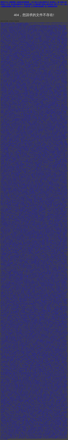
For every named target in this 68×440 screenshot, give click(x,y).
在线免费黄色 (61, 209)
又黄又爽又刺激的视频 (57, 113)
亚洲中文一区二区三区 (18, 121)
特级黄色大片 (36, 311)
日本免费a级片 (26, 262)
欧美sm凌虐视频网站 (5, 70)
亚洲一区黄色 (58, 66)
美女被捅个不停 (51, 170)
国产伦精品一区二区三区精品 (35, 203)
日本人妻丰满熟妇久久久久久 (42, 291)
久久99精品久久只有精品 (25, 83)
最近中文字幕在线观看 (42, 86)
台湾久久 (46, 299)
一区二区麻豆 (34, 371)
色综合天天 (46, 340)
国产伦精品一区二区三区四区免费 (61, 167)
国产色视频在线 (28, 291)
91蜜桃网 (63, 289)
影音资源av (18, 141)
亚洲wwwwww (62, 348)
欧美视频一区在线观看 (42, 208)
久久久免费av (10, 227)
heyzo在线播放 (26, 222)
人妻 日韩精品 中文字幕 (9, 198)
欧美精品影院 (54, 268)
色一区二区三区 (26, 391)
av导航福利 (5, 404)
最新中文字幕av (59, 251)
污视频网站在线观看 (41, 411)
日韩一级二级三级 (33, 34)
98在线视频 (29, 294)
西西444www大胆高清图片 (60, 394)
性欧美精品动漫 (42, 242)
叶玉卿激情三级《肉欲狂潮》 (9, 358)
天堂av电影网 (62, 125)
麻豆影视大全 (22, 166)
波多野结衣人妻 (43, 297)
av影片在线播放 (36, 165)
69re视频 (50, 226)
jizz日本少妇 (11, 152)
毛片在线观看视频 (40, 348)
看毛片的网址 (44, 303)
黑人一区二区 (18, 317)
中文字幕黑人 (63, 154)
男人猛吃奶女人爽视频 (56, 89)
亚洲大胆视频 (12, 399)
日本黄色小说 (38, 268)
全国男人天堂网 (49, 205)
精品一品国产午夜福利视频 (19, 72)
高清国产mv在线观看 (50, 256)
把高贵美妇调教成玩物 (53, 109)
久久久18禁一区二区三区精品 (12, 268)
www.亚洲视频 (63, 340)
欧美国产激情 (34, 393)
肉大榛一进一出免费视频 (20, 343)
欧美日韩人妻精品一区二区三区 (41, 135)
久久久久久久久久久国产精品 (48, 163)
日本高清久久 (5, 195)
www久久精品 (38, 69)
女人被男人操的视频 (54, 317)
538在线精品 (50, 115)
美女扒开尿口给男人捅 (8, 168)
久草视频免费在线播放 (62, 321)
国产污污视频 (60, 90)
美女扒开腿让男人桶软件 (36, 275)
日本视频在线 (17, 58)
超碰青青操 (16, 218)
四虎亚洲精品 (51, 197)
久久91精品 (64, 363)
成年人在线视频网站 (57, 163)
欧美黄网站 (65, 399)
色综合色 (49, 72)
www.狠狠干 (33, 254)
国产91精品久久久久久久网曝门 (21, 144)
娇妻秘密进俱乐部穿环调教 (11, 357)
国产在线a (49, 67)
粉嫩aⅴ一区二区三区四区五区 (40, 96)
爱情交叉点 (43, 142)
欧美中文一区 (51, 124)
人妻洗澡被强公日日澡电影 (33, 87)
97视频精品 (8, 71)
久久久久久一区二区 (19, 117)
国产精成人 (18, 373)
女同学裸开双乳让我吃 (33, 392)
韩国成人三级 (52, 191)
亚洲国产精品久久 (61, 291)
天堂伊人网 (45, 64)
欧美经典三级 (59, 344)
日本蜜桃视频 (9, 264)
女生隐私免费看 (41, 361)
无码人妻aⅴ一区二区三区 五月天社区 (26, 142)
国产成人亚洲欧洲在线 (30, 152)
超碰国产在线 (45, 257)
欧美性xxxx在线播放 (61, 362)
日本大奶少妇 (46, 139)
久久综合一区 (34, 397)
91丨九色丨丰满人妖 (41, 415)
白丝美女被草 (49, 370)
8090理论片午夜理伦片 (26, 32)
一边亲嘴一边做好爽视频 (60, 207)
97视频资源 (53, 61)
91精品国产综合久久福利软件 (41, 136)
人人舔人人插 (60, 103)
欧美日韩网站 (11, 223)
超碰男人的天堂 (15, 297)
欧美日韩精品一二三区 (7, 303)
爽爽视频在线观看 (11, 49)
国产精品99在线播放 (53, 134)
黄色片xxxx (24, 399)
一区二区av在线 (50, 209)
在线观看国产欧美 (39, 59)
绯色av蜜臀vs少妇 (15, 361)
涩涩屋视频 (14, 141)
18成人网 (57, 274)
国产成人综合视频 (49, 83)
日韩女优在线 (5, 118)
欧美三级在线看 (15, 210)
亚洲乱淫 (15, 191)
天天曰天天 (50, 69)
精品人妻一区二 (58, 110)
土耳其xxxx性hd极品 (58, 160)
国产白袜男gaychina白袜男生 (47, 379)
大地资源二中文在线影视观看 (39, 88)
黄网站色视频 (50, 51)
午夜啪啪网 (61, 159)
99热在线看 (55, 202)
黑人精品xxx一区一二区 (57, 425)
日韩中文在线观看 (15, 204)
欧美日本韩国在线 (8, 46)
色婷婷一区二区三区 (15, 37)
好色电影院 (28, 118)
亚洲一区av (24, 151)
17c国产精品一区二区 (30, 169)
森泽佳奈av (28, 99)
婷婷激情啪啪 (41, 114)
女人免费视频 (50, 393)
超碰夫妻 (5, 428)
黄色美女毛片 (63, 110)
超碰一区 (53, 407)
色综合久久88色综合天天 (51, 136)
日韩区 (33, 305)
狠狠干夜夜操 (32, 367)
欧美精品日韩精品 (37, 315)
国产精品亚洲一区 (22, 73)
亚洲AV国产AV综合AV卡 (43, 46)
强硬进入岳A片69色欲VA (14, 154)
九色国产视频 (31, 100)
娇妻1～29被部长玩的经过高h (13, 308)
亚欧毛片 (23, 254)
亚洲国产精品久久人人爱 (53, 59)
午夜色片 (15, 367)
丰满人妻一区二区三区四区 (36, 240)
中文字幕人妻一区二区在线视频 (35, 412)
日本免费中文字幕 (34, 118)
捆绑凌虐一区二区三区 (6, 42)
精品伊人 (14, 39)
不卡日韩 (59, 134)
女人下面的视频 (60, 117)
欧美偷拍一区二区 (8, 297)
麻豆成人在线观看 (14, 55)
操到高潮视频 (23, 36)
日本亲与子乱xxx (49, 155)
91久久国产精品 (5, 276)
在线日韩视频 (9, 260)
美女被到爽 (46, 62)
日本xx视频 (7, 405)
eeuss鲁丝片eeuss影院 (4, 208)
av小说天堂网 (11, 138)
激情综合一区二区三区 (56, 199)
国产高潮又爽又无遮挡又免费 (15, 319)
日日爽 (39, 162)
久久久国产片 (20, 262)
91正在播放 (28, 175)
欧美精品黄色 (26, 409)
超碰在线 (41, 63)
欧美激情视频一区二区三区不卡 (29, 279)
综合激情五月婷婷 (4, 162)
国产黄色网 (21, 393)
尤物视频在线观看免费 (27, 243)
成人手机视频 (17, 101)
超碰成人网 (58, 427)
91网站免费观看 (30, 97)
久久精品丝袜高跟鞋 (22, 308)
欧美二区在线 (53, 172)
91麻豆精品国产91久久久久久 (29, 67)
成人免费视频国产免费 (9, 73)
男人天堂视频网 (31, 174)
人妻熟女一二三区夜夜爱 (50, 269)
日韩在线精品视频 (56, 55)
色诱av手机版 (25, 242)
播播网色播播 (13, 99)
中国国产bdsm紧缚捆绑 (13, 53)
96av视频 (33, 31)
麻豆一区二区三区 (52, 43)
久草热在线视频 (57, 346)
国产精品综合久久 (51, 419)
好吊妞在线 (27, 159)
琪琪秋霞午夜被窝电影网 (35, 224)
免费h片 (25, 60)
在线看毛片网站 (35, 116)
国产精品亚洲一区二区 (63, 429)
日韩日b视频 (41, 66)
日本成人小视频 (60, 109)
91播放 (18, 38)
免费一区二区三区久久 (43, 213)
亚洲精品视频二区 (10, 106)
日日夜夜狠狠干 (15, 421)
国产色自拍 (64, 87)
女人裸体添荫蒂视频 (33, 262)
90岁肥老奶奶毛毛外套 (37, 222)
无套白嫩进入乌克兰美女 (10, 86)
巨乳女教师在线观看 (54, 301)
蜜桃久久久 (13, 215)
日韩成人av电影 (23, 175)
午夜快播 (62, 150)
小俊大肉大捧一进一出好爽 (31, 268)
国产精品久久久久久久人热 (34, 271)
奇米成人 (35, 160)
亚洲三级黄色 (26, 92)
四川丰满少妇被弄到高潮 (47, 198)
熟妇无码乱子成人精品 (19, 97)
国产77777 (13, 142)
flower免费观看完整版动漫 (46, 42)
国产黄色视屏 (42, 191)
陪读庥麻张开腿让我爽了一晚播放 (50, 300)
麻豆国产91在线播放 (37, 429)
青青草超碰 (56, 258)
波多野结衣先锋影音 (49, 242)
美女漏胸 (52, 293)
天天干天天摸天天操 (14, 300)
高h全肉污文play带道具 (51, 402)
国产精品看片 (59, 95)
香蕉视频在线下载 (58, 423)
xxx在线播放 (58, 40)
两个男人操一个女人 (15, 67)
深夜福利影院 (40, 273)
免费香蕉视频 (58, 73)
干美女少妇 (28, 207)
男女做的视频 (9, 205)
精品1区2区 (59, 245)
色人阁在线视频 (3, 88)
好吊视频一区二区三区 (26, 195)
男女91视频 (52, 167)
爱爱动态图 (56, 256)
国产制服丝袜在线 (22, 44)
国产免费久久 (11, 171)
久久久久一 (46, 54)
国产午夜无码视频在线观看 (25, 90)
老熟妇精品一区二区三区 (30, 164)
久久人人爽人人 (8, 172)
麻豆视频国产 (63, 405)
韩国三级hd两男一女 (24, 311)
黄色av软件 (11, 193)
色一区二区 (10, 194)
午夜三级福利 (22, 69)
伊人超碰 (15, 404)
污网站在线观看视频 (42, 318)
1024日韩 (4, 101)
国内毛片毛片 (60, 266)
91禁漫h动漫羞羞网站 (40, 340)
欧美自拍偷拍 (53, 42)
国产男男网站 (31, 42)
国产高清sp (63, 249)
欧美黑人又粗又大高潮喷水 (58, 261)
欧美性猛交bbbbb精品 (23, 31)
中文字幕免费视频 (3, 260)
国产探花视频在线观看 (48, 107)
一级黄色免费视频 (14, 59)
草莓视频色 (50, 91)
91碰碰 (5, 245)
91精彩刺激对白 (54, 97)
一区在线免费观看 (31, 191)
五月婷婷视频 (53, 381)
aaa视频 (39, 51)
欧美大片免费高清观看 (49, 125)
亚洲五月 (39, 226)
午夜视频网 (32, 396)
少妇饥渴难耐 (28, 241)
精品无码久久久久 (17, 90)
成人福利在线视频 (63, 259)
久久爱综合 (53, 399)
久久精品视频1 (59, 260)
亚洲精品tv (33, 176)
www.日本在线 (59, 173)
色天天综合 (20, 149)
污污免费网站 (17, 350)
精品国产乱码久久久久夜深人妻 (23, 98)
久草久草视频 (59, 416)
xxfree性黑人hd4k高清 (21, 103)
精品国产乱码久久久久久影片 (15, 258)
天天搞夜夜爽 (7, 157)
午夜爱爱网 (56, 329)
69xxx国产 (10, 225)
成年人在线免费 (26, 362)
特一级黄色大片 (44, 143)
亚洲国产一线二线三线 (41, 34)
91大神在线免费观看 (19, 150)
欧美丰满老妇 (58, 61)
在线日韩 (35, 310)
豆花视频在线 (25, 261)
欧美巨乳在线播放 (3, 166)
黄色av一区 (63, 49)
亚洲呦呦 (62, 271)
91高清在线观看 (12, 256)
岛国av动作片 (35, 316)
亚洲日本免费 (63, 43)
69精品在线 (32, 414)
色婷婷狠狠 (30, 114)
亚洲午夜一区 (28, 404)
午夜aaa (26, 274)
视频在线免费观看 (36, 302)
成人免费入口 (51, 312)
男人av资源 (15, 151)
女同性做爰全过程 (13, 364)
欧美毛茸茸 (51, 156)
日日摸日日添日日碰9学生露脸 (40, 227)
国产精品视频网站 (64, 412)
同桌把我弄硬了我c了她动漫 (12, 38)
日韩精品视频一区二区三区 (26, 56)
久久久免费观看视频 (55, 309)
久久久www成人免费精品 (53, 162)
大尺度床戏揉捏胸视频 (52, 151)
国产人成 (51, 252)
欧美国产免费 (57, 106)
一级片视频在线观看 (50, 123)
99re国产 (12, 424)
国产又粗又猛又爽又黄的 (55, 215)
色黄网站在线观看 (25, 149)
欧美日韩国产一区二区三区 (50, 371)
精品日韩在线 (29, 402)
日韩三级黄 (61, 144)
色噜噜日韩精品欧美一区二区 (9, 105)
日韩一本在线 (17, 69)
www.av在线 (2, 359)
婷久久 (34, 97)
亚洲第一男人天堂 (47, 120)
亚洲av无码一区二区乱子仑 (27, 302)
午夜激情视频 (45, 149)
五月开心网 (35, 36)
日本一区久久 (60, 98)
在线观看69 (46, 35)
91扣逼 (3, 274)
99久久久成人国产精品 (46, 39)
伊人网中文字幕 (10, 367)
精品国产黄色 (7, 154)
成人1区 (62, 84)
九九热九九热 (54, 36)
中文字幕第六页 (62, 225)
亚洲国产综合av (43, 219)
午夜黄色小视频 (36, 145)
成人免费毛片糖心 (48, 268)
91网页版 (42, 139)
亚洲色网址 (28, 120)
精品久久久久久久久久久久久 (56, 68)
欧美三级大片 (5, 407)
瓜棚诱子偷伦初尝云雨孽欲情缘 (32, 211)
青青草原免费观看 (28, 265)
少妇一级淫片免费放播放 (9, 359)
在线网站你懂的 (60, 325)
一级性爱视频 (45, 70)
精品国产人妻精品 (57, 119)
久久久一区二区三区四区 (30, 301)
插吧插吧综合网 (22, 301)
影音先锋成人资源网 (60, 42)
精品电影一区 (15, 194)
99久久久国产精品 (32, 350)
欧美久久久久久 (58, 85)
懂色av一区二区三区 (53, 266)
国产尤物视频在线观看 (14, 70)
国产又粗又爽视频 (12, 369)
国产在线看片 (51, 325)
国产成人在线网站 (47, 376)
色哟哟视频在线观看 (58, 87)
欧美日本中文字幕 (29, 71)
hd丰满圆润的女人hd (12, 84)
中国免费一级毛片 (46, 394)
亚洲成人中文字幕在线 (35, 63)
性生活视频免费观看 (32, 303)
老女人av (28, 58)
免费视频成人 (37, 104)
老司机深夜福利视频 (46, 85)
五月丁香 (44, 225)
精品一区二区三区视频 (44, 140)
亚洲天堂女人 (63, 152)
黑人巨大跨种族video (21, 35)
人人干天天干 (12, 45)
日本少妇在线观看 (13, 63)
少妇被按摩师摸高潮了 (50, 31)
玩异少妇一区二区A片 (52, 327)
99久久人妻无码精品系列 (35, 90)
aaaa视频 (61, 188)
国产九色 (48, 275)
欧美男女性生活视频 (41, 155)
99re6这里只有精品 (18, 105)
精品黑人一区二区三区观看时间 (24, 313)
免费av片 (27, 54)
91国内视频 (33, 289)
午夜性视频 (62, 100)
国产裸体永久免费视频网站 (14, 257)
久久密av (21, 91)
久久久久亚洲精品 (38, 401)
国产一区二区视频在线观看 (25, 206)
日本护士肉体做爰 (27, 408)
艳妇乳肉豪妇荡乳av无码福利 (56, 311)
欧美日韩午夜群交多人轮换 (60, 316)
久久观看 (35, 86)
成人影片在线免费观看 (7, 36)
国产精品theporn (27, 135)
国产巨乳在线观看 (23, 38)
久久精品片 (63, 31)
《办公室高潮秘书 (32, 170)
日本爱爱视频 (64, 245)
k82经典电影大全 (22, 54)
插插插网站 (5, 431)
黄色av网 (52, 298)
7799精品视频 (38, 247)
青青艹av (29, 89)
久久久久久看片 (9, 355)
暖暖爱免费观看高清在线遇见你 (27, 119)
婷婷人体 (52, 363)
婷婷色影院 (5, 170)
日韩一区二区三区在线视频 (30, 269)
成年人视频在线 (56, 209)
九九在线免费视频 (46, 146)
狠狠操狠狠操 (4, 190)
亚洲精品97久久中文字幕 (17, 114)
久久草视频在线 (38, 346)
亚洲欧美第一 (46, 392)
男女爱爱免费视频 (15, 327)
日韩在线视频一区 (48, 36)
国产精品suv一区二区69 (47, 396)
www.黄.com (9, 89)
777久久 (54, 69)
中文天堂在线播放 (49, 417)
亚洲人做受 (60, 112)
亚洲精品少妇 (37, 343)
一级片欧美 (49, 166)
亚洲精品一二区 (64, 57)
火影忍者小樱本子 (64, 420)
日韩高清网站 (16, 325)
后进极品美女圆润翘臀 (35, 99)
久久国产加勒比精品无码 (42, 61)
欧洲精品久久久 (25, 429)
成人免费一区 (52, 423)
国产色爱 (16, 302)
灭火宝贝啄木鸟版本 (25, 355)
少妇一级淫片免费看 (23, 155)
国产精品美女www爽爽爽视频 (44, 112)
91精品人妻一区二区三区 (25, 173)
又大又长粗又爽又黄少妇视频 (59, 214)
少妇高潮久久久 (5, 138)
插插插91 (64, 65)
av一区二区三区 (26, 124)
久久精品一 (44, 271)
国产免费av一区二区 (57, 262)
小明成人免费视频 (41, 121)
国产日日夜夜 (51, 149)
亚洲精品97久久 (25, 237)
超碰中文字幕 (38, 243)
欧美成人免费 (5, 196)
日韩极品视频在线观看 (58, 228)
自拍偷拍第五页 (62, 329)
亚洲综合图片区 (24, 427)
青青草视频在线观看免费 (40, 173)
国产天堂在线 (31, 326)
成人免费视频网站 (22, 198)
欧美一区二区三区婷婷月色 (32, 155)
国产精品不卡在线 (16, 139)
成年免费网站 (49, 137)
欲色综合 (36, 318)
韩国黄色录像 (58, 417)
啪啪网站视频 (23, 141)
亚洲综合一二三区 (41, 259)
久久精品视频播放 (23, 306)
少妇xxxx (8, 422)
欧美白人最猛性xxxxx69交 (22, 360)
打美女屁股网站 (28, 166)
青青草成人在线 (13, 157)
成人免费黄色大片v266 (30, 433)
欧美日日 (24, 248)
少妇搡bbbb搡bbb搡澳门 (61, 267)
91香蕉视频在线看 (32, 124)
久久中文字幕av (20, 381)
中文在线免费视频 (9, 395)
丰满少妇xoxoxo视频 (45, 258)
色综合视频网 (37, 252)
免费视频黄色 (40, 427)
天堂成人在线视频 (34, 320)
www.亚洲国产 (46, 103)
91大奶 (62, 44)
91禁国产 (41, 329)
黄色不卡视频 (8, 432)
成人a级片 (6, 321)
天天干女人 (46, 114)
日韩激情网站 (13, 158)
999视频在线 (7, 153)
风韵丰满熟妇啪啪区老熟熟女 (15, 123)
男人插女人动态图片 (10, 112)
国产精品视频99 (60, 418)
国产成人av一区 (30, 157)
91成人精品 (52, 85)
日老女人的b (25, 66)
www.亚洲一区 (58, 328)
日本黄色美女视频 (63, 372)
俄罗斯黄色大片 (31, 252)
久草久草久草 (42, 176)
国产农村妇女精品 (26, 96)
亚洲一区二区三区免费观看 (20, 265)
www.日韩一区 (30, 311)
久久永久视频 (46, 32)
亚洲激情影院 (22, 351)
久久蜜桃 (8, 43)
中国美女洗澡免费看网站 (20, 164)
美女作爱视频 (5, 193)
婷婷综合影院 (9, 156)
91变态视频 (58, 102)
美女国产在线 (12, 101)
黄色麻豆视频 (32, 136)
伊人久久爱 (5, 367)
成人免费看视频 (50, 64)
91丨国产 (31, 105)
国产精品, (30, 226)
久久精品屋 (11, 149)
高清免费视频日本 (56, 205)
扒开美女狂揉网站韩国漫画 (24, 93)
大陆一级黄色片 (23, 267)
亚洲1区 (38, 219)
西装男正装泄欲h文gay (4, 397)
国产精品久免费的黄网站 (51, 251)
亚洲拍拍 (31, 328)
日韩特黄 (15, 33)
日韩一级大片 (5, 354)
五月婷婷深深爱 (18, 169)
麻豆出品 (39, 376)
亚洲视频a (44, 367)
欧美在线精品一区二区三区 (44, 366)
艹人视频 (52, 168)
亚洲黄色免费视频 (31, 312)
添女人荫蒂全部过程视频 (49, 158)
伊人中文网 (16, 262)
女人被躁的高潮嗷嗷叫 (28, 361)
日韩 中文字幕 (16, 51)
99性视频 (60, 258)
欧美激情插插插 (52, 32)
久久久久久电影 (24, 157)
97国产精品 (46, 109)
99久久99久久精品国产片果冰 (34, 139)
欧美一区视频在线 (41, 111)
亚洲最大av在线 (24, 61)
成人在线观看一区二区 (34, 43)
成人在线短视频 (53, 193)
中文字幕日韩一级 (9, 108)
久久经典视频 (27, 156)
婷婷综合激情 (63, 255)
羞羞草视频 (65, 240)
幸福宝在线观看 (64, 165)
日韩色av (64, 153)
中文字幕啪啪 (29, 215)
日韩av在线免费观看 (48, 88)
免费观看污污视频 (27, 140)
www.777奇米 (30, 154)
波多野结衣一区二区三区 (42, 211)
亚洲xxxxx (47, 252)
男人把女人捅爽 (23, 323)
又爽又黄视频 (19, 392)
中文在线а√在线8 (39, 350)
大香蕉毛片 (61, 326)
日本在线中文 (33, 115)
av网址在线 (30, 187)
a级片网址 (65, 123)
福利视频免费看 (33, 247)
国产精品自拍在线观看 (44, 91)
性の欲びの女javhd (37, 100)
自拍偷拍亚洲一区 (34, 210)
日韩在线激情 (40, 89)
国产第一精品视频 (35, 381)
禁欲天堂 (47, 38)
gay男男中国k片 (22, 241)
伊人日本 (11, 174)
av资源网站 (39, 115)
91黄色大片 (8, 306)
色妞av (31, 376)
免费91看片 (23, 292)
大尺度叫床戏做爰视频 (57, 349)
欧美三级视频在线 (33, 158)
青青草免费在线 (58, 49)
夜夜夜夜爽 (5, 121)
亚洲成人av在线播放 (42, 417)
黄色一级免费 (5, 54)
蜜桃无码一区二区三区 (38, 64)
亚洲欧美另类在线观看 (6, 403)
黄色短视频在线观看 (59, 191)
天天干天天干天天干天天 (30, 329)
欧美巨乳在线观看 (17, 109)
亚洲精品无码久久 (27, 210)
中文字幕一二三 (39, 70)
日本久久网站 (56, 197)
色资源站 (2, 269)
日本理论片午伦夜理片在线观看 (18, 108)
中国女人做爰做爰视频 (28, 46)
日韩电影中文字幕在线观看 (53, 62)
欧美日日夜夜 (7, 226)
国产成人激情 (14, 160)
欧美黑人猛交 (27, 48)
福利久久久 (38, 377)
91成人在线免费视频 (28, 351)
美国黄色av (54, 173)
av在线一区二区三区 (37, 239)
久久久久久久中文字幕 (31, 104)
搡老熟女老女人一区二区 (26, 240)
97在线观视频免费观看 (11, 88)
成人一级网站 (62, 371)
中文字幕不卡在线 (8, 41)
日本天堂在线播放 (53, 267)
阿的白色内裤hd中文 (62, 67)
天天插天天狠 (25, 393)
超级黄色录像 (18, 379)
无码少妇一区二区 (50, 108)
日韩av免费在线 (11, 121)
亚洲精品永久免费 (18, 429)
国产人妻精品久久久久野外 (40, 313)
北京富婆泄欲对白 (51, 35)
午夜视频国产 (40, 94)
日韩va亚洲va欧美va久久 (27, 354)
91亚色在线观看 (28, 69)
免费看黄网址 (5, 314)
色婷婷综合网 (4, 33)
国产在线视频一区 (10, 253)
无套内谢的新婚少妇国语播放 (50, 111)
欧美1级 (51, 44)
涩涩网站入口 (43, 275)
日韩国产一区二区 (13, 294)
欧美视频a (63, 200)
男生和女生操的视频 (63, 294)
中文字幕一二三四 (46, 253)
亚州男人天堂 (19, 254)
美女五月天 (22, 167)
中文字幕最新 (37, 359)
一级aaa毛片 (5, 375)
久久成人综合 (51, 359)
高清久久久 (7, 270)
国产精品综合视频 (38, 169)
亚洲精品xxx (33, 363)
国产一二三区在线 (37, 142)
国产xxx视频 (11, 216)
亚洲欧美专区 (14, 35)
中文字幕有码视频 (29, 111)
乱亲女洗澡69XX (7, 381)
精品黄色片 (43, 413)
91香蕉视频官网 (32, 189)
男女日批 (54, 114)
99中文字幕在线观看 (9, 262)
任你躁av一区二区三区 (60, 347)
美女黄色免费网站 (59, 193)
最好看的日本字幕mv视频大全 (36, 404)
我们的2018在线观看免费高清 (21, 34)
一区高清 (9, 190)
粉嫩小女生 (31, 146)
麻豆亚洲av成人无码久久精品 (57, 374)
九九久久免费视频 (49, 326)
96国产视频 (58, 43)
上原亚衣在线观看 (47, 172)
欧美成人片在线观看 (47, 304)
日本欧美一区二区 (26, 86)
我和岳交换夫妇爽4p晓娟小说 (40, 31)
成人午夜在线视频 (6, 56)
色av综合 (20, 270)
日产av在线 (5, 266)
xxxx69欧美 (10, 327)
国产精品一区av (27, 347)
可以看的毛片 (26, 396)
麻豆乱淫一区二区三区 (7, 410)
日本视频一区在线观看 (9, 32)
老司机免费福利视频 (48, 348)
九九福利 (16, 145)
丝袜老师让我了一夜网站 (59, 359)
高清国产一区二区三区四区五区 (51, 117)
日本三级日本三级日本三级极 (40, 378)
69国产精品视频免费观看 (14, 252)
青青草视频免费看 (14, 381)
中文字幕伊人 (47, 44)
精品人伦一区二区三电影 (38, 405)
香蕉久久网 (55, 254)
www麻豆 (52, 247)
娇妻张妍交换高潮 (49, 425)
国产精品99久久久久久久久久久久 (32, 417)
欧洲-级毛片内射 (10, 170)
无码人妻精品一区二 (11, 211)
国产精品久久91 (16, 241)
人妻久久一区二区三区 (25, 109)
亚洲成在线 (63, 104)
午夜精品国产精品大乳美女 (25, 220)
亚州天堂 (22, 140)
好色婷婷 (4, 202)
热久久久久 (50, 90)
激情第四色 (59, 33)
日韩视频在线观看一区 (4, 400)
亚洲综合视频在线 (21, 147)
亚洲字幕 (30, 295)
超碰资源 (43, 240)
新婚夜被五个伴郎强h (41, 83)
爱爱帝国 (29, 219)
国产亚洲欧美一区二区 (19, 92)
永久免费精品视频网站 (37, 119)
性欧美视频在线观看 (45, 362)
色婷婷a (49, 363)
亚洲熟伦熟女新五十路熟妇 (29, 50)
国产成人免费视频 (58, 408)
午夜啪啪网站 (23, 169)
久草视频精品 (53, 39)
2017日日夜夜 (49, 144)
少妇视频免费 (43, 412)
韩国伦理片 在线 (59, 381)
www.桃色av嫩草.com (63, 396)
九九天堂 (42, 84)
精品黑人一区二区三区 (50, 225)
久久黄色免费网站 (33, 207)
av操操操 (20, 342)
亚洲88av (8, 420)
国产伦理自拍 (51, 351)
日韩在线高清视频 (38, 349)
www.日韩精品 (5, 398)
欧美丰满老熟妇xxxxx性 (24, 208)
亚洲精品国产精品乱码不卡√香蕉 (54, 165)
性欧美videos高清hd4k (14, 71)
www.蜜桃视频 (55, 91)
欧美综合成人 (26, 295)
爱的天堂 (57, 118)
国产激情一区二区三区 (50, 315)
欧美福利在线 (60, 194)
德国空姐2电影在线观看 (57, 302)
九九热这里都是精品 (22, 204)
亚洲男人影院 (31, 208)
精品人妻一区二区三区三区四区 (49, 274)
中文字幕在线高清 (56, 213)
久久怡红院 (29, 346)
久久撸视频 (62, 55)
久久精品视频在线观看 (46, 57)
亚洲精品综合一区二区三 (24, 139)
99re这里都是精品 (26, 150)
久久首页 (11, 255)
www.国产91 (21, 297)
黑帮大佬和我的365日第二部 (39, 330)
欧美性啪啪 (4, 279)
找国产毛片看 (48, 244)
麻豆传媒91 (26, 89)
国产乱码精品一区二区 (25, 319)
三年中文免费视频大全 (59, 94)
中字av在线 (55, 194)
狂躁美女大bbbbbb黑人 (10, 58)
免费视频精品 (26, 400)
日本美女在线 (2, 108)
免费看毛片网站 (3, 112)
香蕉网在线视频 (17, 359)
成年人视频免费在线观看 (43, 99)
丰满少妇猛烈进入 (24, 123)
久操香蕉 (64, 301)
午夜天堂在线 (22, 111)
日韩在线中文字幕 (41, 36)
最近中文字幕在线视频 (32, 70)
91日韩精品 (25, 171)
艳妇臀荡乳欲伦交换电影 (41, 150)
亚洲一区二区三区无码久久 (16, 36)
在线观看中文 (45, 47)
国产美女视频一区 (9, 35)
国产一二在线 (48, 408)
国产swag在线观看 (51, 54)
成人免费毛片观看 (43, 137)
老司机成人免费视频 (34, 216)
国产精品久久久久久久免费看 (32, 172)
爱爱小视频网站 (9, 273)
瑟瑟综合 (5, 43)
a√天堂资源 (35, 39)
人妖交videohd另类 (13, 409)
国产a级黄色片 (37, 191)
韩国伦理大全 (44, 262)
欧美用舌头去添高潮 (20, 217)
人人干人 (37, 67)
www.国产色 (20, 302)
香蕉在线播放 (7, 57)
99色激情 (7, 116)
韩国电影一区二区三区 (20, 136)
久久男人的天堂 (26, 325)
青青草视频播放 (9, 204)
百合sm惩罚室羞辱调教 (17, 153)
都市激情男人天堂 (41, 138)
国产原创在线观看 (44, 356)
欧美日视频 (33, 243)
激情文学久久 (24, 346)
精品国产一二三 (53, 52)
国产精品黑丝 (36, 105)
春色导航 (22, 396)
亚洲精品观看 (28, 44)
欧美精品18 (18, 202)
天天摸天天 (3, 421)
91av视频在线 (48, 215)
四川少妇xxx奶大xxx (57, 44)
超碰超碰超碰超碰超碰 (56, 190)
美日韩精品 (26, 252)
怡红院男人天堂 (49, 153)
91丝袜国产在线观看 (24, 359)
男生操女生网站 (60, 166)
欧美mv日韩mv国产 (59, 69)
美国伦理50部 (64, 327)
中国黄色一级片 (46, 59)
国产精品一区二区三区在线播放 (13, 163)
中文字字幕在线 (62, 149)
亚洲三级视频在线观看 (42, 209)
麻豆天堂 (8, 101)
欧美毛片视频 (64, 88)
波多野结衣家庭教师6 (38, 163)
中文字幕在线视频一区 (44, 290)
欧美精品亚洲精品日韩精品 (45, 154)
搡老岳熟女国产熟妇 (19, 86)
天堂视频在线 (62, 52)
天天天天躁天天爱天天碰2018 (44, 295)
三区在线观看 (20, 59)
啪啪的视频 (64, 344)
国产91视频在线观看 (48, 190)
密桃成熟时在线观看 (40, 103)
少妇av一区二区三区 (16, 134)
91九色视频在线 (49, 248)
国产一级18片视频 (45, 58)
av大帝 (4, 35)
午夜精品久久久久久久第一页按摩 (8, 176)
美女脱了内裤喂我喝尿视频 (58, 204)
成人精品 (54, 354)
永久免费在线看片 (58, 341)
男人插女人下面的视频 (29, 106)
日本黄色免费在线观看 (27, 214)
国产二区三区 (15, 227)
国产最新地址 (57, 70)
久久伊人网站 (38, 144)
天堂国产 (53, 408)
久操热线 (42, 32)
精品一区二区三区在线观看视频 (48, 200)
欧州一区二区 (9, 39)
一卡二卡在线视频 (58, 65)
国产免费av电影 (21, 168)
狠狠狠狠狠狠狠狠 (25, 318)
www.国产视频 (8, 55)
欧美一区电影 (28, 63)
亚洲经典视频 (40, 397)
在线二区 (36, 327)
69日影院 (41, 396)
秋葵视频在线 (42, 293)
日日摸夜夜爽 (13, 48)
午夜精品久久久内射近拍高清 (8, 115)
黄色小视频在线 (40, 54)
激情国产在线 (45, 48)
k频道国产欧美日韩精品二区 (15, 173)
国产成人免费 (41, 266)
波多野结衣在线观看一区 (30, 37)
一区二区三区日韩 (31, 60)
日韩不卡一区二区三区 (42, 372)
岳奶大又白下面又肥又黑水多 (38, 71)
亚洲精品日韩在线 (6, 97)
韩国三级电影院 (15, 366)
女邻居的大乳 (58, 104)
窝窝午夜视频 (42, 403)
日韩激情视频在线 (33, 150)
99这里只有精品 (18, 192)
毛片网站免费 (18, 226)
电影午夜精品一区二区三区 (37, 134)
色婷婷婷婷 (46, 345)
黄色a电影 (50, 140)
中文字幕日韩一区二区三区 (9, 414)
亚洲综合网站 (30, 91)
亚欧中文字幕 (37, 301)
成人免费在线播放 (32, 192)
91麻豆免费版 (2, 246)
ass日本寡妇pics (47, 259)
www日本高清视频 (51, 70)
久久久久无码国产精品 (42, 87)
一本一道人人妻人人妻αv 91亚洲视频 (50, 56)
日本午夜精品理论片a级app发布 (39, 264)
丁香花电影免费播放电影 (31, 314)
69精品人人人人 (29, 73)
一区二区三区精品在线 (10, 416)
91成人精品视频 (12, 289)
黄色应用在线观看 (15, 205)
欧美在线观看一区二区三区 (59, 352)
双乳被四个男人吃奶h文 (37, 351)
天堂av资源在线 (43, 256)
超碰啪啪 (62, 39)
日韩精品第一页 (34, 291)
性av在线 (59, 47)
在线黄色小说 (16, 198)
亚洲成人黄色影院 (8, 40)
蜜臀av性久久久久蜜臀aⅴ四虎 (61, 63)
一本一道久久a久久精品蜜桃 (39, 50)
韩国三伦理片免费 (23, 134)
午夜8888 (60, 141)
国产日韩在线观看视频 (32, 428)
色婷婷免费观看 (34, 241)
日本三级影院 (59, 410)
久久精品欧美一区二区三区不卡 (50, 66)
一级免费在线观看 (31, 359)
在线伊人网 (10, 304)
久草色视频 (53, 63)
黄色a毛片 (26, 317)
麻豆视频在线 (50, 261)
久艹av (20, 56)
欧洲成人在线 (39, 262)
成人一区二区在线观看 (25, 43)
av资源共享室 (26, 370)
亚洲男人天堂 (8, 150)
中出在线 (25, 97)
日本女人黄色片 (50, 262)
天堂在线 (45, 202)
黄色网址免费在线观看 (58, 92)
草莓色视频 (58, 39)
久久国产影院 (20, 70)
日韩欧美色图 (36, 201)
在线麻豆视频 (60, 353)
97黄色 (40, 271)
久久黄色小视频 (8, 67)
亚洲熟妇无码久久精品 (32, 144)
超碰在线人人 (14, 107)
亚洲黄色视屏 (4, 211)
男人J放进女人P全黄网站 (42, 116)
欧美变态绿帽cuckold (59, 58)
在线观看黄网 (28, 57)
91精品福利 (23, 202)
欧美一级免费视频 (64, 269)
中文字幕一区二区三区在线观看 (23, 328)
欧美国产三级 (39, 258)
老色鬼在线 (27, 197)
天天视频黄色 (10, 398)
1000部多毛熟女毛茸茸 (57, 34)
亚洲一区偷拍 (61, 343)
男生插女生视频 (42, 249)
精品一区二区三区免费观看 (7, 93)
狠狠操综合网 (47, 249)
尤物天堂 (63, 73)
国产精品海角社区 (57, 247)
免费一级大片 (10, 137)
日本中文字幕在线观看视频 (38, 106)
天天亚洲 (42, 343)
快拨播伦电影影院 (35, 354)
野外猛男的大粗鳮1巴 (33, 193)
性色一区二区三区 (57, 196)
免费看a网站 (14, 295)
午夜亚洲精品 (17, 167)
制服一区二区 (58, 99)
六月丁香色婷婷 (21, 421)
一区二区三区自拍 (51, 94)
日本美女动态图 (50, 367)
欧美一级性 (50, 122)
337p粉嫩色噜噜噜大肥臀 (52, 33)
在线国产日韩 (20, 408)
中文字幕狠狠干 (10, 404)
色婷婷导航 (14, 164)
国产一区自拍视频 (33, 370)
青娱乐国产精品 (56, 252)
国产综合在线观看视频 (31, 49)
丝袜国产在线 (8, 301)
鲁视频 (15, 94)
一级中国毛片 (56, 398)
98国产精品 (29, 31)
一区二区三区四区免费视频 (28, 162)
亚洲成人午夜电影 (55, 122)
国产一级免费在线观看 (35, 62)
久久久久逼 (55, 245)
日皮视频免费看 (21, 210)
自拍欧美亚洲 (7, 110)
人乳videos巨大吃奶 (23, 250)
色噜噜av (57, 188)
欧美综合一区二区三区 (27, 228)
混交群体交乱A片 (16, 208)
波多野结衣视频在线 (57, 220)
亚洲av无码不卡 (12, 100)
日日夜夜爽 (36, 253)
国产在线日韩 (24, 154)
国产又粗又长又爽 (32, 296)
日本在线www (30, 239)
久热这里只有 (27, 353)
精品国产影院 (48, 86)
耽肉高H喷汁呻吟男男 (37, 217)
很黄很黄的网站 (33, 221)
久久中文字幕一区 (48, 164)
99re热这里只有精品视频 (5, 123)
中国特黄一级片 (7, 269)
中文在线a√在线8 (15, 40)
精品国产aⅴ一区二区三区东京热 (32, 138)
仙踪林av (54, 83)
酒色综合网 (32, 96)
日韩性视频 (25, 191)
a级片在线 (63, 190)
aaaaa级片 (5, 212)
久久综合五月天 (8, 125)
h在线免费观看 (10, 139)
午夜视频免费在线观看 (23, 51)
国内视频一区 (51, 110)
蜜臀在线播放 (15, 147)
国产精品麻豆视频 (43, 55)
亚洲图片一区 (13, 146)
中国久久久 (39, 356)
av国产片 (15, 217)
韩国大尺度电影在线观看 (52, 47)
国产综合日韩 (25, 227)
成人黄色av (8, 344)
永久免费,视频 (32, 173)
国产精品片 (16, 393)
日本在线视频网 (59, 355)
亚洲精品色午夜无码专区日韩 (32, 411)
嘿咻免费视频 (4, 156)
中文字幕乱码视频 (44, 263)
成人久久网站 (56, 294)
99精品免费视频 (58, 84)
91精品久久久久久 (35, 41)
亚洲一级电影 (46, 124)
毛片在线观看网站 (55, 164)
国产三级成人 (21, 67)
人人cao (13, 220)
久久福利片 (65, 330)
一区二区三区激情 (33, 197)
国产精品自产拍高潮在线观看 (48, 201)
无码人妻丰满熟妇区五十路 (45, 302)
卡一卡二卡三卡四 (39, 221)
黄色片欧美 (44, 309)
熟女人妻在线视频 (31, 148)
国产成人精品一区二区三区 (31, 395)
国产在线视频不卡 (45, 226)
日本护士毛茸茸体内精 (29, 145)
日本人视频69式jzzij (28, 55)
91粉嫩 (9, 424)
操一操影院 (59, 243)
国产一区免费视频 (40, 102)
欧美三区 (48, 404)
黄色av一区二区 (16, 106)
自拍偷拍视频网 (14, 103)
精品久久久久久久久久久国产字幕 (9, 34)
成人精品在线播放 (41, 44)
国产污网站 (63, 163)
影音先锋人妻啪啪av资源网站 (28, 112)
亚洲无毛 (42, 430)
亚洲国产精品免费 (31, 66)
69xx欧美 (44, 38)
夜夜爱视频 (56, 225)
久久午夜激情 (11, 195)
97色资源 (9, 222)
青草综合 (49, 224)
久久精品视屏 (27, 218)
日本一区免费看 (37, 278)
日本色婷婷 (32, 163)
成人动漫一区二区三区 (51, 222)
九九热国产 (50, 291)
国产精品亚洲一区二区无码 (12, 212)
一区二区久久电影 (34, 51)
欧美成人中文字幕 (4, 308)
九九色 (27, 426)
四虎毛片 (5, 325)
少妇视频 (34, 402)
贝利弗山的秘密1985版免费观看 (21, 148)
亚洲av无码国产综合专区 (10, 192)
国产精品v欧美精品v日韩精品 (15, 200)
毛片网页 (37, 266)
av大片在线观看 (15, 214)
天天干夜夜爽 (42, 252)
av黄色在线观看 (27, 216)
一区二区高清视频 (46, 134)
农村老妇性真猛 (33, 48)
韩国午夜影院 (27, 147)
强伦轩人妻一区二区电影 (41, 399)
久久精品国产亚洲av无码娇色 (49, 50)
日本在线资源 (5, 423)
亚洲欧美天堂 (17, 211)
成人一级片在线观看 (38, 152)
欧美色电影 (45, 53)
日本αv (30, 344)
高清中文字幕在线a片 (43, 67)
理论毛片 (5, 99)
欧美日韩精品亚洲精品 (8, 144)
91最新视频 (37, 189)
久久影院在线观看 (22, 37)
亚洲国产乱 (60, 254)
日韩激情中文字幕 (35, 113)
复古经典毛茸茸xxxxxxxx (56, 138)
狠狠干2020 (60, 301)
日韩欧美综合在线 (37, 42)
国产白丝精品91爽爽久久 (21, 122)
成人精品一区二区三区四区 (52, 143)
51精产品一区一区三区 (28, 273)
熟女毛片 (58, 357)
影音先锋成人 (50, 303)
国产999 (40, 344)
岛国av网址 (42, 428)
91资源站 (63, 328)
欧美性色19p (25, 219)
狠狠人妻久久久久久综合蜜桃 (18, 193)
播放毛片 (65, 378)
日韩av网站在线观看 (28, 116)
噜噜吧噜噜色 (5, 104)
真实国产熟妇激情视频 (46, 73)
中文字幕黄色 (62, 205)
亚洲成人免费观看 (44, 115)
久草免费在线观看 (56, 367)
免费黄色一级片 (18, 289)
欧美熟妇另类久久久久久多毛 (11, 135)
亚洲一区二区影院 (13, 116)
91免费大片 (21, 227)
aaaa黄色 (19, 43)
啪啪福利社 (65, 350)
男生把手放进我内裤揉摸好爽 (57, 137)
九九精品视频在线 (15, 46)
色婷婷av (10, 276)
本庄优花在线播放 (12, 348)
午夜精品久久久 (60, 305)
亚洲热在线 (33, 35)
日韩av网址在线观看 (30, 38)
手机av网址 (5, 91)
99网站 (24, 121)
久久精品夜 (62, 322)
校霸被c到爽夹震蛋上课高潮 (34, 47)
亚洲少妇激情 (51, 294)
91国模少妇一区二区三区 (39, 299)
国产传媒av (57, 430)
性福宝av (8, 99)
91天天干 (2, 300)
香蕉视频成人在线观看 (15, 301)
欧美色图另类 (63, 361)
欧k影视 (37, 158)
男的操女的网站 (16, 247)
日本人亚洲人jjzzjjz (60, 54)
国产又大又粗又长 (58, 296)
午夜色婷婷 (55, 90)
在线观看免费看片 (28, 194)
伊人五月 (62, 218)
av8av (63, 222)
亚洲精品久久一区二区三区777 (54, 366)
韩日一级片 (52, 320)
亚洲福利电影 (50, 220)
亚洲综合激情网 (64, 161)
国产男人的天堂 (3, 228)
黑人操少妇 (57, 50)
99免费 (31, 220)
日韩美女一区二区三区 (22, 268)
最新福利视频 (49, 202)
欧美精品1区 (26, 193)
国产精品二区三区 (32, 110)
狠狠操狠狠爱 (20, 96)
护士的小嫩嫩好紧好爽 (34, 322)
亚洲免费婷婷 (7, 312)
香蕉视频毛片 (63, 136)
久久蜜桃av (12, 406)
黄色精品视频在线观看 (54, 112)
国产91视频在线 (41, 392)
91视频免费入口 (10, 316)
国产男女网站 (54, 379)
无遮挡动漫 (38, 176)
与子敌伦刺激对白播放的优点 (26, 358)
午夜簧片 (4, 86)
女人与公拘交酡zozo (39, 37)
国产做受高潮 (44, 119)
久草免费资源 (42, 52)
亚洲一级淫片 (6, 313)
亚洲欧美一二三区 (57, 405)
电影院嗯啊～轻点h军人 (45, 243)
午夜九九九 (28, 163)
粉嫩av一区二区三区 (29, 255)
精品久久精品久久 (58, 257)
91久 (56, 54)
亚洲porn (34, 345)
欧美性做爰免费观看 (41, 371)
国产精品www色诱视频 (15, 306)
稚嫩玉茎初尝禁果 (48, 138)
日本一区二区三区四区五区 (33, 225)
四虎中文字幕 (41, 204)
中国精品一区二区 (9, 151)
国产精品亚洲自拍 (45, 156)
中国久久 (62, 102)
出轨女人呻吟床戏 (19, 321)
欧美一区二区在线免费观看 (46, 364)
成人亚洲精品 (44, 323)
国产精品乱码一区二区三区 (7, 220)
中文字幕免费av (23, 137)
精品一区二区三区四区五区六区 (47, 270)
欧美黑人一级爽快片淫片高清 (12, 249)
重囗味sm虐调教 (29, 267)
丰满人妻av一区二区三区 (18, 65)
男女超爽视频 (57, 320)
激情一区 (64, 58)
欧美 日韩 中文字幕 (40, 431)
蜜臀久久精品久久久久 (58, 93)
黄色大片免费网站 (52, 290)
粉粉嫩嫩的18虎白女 (49, 246)
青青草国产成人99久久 (42, 214)
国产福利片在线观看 (42, 113)
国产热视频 (22, 420)
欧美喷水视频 (26, 276)
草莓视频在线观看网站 (4, 51)
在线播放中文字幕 (41, 319)
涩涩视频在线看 (9, 134)
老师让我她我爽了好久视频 (37, 73)
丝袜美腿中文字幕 (13, 322)
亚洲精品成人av (17, 140)
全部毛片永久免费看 (62, 206)
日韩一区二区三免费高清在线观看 (39, 220)
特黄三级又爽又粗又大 (21, 64)
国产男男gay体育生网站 (52, 53)
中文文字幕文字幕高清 (44, 141)
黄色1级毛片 (15, 395)
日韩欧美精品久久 (12, 397)
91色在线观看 (21, 252)
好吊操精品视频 (14, 423)
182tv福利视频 (63, 198)
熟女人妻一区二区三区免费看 (10, 87)
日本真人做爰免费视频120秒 (50, 188)
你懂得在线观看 (5, 84)
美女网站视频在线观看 (11, 324)
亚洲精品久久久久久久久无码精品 (26, 41)
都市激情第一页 (60, 97)
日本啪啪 (54, 45)
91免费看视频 (10, 275)
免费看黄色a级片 (38, 269)
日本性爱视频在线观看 (48, 204)
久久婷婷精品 (25, 344)
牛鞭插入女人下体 (49, 313)
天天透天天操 (64, 260)
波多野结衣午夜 (22, 201)
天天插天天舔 (43, 315)
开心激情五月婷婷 (14, 303)
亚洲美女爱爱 (47, 319)
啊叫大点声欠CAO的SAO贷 (50, 84)
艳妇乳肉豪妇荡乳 (10, 320)
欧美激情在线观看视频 (30, 64)
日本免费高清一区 (18, 45)
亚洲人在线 (31, 153)
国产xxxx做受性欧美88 (14, 344)
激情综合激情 (40, 409)
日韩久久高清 (51, 139)
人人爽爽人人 (42, 122)
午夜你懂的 (55, 395)
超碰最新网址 (40, 101)
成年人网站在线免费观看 (28, 259)
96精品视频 (14, 202)
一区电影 (6, 49)
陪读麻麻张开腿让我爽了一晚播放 (49, 296)
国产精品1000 (17, 100)
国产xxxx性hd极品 (58, 222)
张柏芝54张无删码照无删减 (47, 382)
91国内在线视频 (56, 223)
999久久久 (63, 85)
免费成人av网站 (60, 36)
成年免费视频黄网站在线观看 (24, 345)
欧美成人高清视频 (23, 266)
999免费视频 (58, 145)
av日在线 (57, 343)
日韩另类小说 (54, 365)
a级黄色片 (62, 224)
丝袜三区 (5, 259)
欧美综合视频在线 (42, 244)
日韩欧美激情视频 (8, 47)
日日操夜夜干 (31, 426)
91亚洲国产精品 (16, 376)
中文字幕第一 (40, 168)
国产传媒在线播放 (57, 411)
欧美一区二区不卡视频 (49, 92)
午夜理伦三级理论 (44, 203)
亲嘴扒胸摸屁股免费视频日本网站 (60, 297)
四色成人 (57, 306)
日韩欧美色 (5, 275)
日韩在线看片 (10, 351)
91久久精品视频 (29, 399)
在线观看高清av (42, 189)
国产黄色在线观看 (5, 152)
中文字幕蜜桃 (26, 47)
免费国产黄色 (47, 267)
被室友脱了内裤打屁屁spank (57, 272)
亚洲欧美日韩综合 (25, 392)
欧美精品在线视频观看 (53, 98)
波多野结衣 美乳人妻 (44, 391)
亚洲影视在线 (61, 252)
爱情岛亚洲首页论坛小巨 (61, 51)
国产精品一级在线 (23, 58)
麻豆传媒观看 (34, 121)
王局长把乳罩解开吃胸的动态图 (49, 343)
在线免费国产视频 (40, 228)
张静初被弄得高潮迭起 (57, 198)
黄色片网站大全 (59, 32)
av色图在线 (9, 48)
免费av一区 (2, 49)
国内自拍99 (11, 114)
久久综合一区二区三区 (6, 426)
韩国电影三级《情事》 (35, 140)
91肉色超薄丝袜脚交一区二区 (58, 156)
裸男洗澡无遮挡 (14, 221)
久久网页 (7, 258)
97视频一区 (41, 62)
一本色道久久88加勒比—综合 (13, 31)
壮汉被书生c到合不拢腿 (40, 194)
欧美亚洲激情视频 (38, 143)
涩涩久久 (5, 349)
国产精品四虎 (35, 111)
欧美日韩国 (30, 382)
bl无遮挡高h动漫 (61, 143)
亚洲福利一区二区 (45, 69)
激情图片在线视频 (20, 135)
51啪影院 (37, 33)
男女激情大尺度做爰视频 (49, 240)
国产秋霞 (45, 370)
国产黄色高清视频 (36, 55)
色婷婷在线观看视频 (62, 91)
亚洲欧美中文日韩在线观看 (5, 124)
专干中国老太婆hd (56, 326)
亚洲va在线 (13, 417)
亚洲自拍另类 (31, 92)
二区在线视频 (36, 396)
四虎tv (4, 377)
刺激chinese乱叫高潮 (38, 72)
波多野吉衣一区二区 (13, 66)
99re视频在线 (30, 242)
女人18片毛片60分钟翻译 (32, 260)
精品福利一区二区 (27, 341)
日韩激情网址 (32, 135)
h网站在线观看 (33, 398)
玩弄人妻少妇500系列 (20, 48)
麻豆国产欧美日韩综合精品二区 (37, 56)
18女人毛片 (46, 101)
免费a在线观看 (20, 191)
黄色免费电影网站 (7, 98)
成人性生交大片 (49, 207)
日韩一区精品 (21, 347)
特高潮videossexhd (20, 295)
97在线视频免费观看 (32, 237)
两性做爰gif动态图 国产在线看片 (41, 147)
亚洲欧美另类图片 (5, 143)
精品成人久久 (6, 364)
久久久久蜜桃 (22, 258)
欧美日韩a (44, 123)
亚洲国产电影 (61, 256)
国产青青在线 (57, 150)
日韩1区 (55, 342)
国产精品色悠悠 (43, 425)
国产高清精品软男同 (15, 41)
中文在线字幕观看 (64, 186)
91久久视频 (37, 148)
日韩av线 (11, 153)
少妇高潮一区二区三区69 (57, 107)
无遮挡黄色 (39, 157)
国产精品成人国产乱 (45, 368)
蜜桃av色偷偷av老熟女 (55, 221)
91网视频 (36, 94)
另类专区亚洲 (12, 97)
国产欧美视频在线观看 (54, 103)
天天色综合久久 (40, 393)
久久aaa (46, 122)
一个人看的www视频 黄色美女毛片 (55, 255)
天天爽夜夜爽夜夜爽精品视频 (26, 101)
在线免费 (20, 71)
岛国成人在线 (30, 316)
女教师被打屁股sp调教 (33, 348)
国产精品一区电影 (56, 125)
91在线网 (26, 189)
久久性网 (52, 420)
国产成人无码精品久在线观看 (36, 156)
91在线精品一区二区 (58, 330)
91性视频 (7, 120)
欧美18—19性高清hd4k (29, 201)
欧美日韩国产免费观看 (49, 105)
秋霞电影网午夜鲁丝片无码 (28, 117)
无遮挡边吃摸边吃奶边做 (23, 298)
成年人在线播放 (37, 91)
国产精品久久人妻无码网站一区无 (29, 33)
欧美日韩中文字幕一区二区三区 (44, 167)
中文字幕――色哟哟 (26, 363)
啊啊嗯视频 (21, 401)
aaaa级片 (36, 108)
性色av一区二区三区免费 (38, 304)
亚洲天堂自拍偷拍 (34, 214)
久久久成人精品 (41, 308)
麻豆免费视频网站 (9, 188)
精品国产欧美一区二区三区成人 (46, 171)
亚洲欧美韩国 (43, 217)
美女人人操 (20, 375)
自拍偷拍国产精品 (34, 44)
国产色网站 (12, 402)
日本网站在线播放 (57, 186)
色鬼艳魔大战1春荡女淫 (12, 64)
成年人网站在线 (34, 195)
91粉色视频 (40, 253)
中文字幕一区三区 (26, 414)
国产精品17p (37, 66)
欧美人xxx (49, 61)
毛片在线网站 (25, 91)
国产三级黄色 (58, 136)
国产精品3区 (41, 40)
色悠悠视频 (62, 38)
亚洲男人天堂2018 (21, 194)
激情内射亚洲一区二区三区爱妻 (6, 278)
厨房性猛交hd (2, 263)
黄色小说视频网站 (18, 406)
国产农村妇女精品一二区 (13, 213)
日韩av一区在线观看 (24, 226)
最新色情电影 (10, 90)
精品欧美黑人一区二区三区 (52, 169)
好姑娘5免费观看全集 (30, 45)
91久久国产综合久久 (30, 125)
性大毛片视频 (33, 258)
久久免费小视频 (20, 143)
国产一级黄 (40, 85)
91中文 (47, 220)
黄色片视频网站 (50, 116)
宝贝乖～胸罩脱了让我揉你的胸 (12, 368)
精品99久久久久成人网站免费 (58, 203)
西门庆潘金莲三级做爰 (23, 349)
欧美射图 (41, 325)
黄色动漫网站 (17, 175)
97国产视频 (16, 378)
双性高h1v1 (23, 57)
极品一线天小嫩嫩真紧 (18, 32)
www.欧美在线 (23, 253)
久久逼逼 (63, 60)
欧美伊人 (39, 212)
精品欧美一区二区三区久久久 (55, 146)
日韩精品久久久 (19, 309)
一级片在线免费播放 (50, 214)
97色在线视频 (37, 68)
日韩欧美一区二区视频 (34, 167)
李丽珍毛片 (39, 245)
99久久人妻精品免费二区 (10, 60)
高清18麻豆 (33, 57)
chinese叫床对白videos (7, 371)
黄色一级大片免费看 (52, 99)
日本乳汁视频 (7, 330)
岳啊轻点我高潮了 (28, 423)
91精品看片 (7, 248)
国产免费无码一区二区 (7, 210)
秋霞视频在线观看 (21, 400)
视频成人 (53, 432)
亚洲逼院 (28, 204)
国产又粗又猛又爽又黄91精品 (57, 72)
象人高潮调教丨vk (55, 101)
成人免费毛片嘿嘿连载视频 (7, 189)
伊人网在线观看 (11, 65)
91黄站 (10, 361)
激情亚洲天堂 (40, 186)
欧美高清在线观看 (36, 137)
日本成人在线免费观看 (18, 171)
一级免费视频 (50, 223)
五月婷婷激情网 (19, 99)
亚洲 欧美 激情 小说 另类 (51, 227)
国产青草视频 (11, 354)
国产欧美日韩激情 (3, 102)
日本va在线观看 (35, 168)
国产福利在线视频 (57, 420)
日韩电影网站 (37, 164)
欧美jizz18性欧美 (38, 270)
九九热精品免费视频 (35, 65)
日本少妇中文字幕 (11, 162)
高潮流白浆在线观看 (26, 53)
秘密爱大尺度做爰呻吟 (59, 217)
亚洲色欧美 (18, 157)
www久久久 (2, 413)
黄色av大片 (37, 325)
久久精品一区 (21, 361)
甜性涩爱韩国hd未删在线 (43, 148)
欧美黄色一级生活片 (52, 48)
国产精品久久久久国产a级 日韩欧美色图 (23, 224)
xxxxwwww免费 (3, 60)
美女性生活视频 (13, 224)
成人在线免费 (44, 222)
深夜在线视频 (12, 356)
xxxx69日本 (37, 141)
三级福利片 (9, 142)
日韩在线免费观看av (52, 152)
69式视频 (60, 120)
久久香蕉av (9, 245)
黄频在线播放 (16, 73)
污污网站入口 (49, 211)
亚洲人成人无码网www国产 (44, 98)
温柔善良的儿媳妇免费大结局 (28, 249)
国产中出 (24, 212)
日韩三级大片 (61, 274)
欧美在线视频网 (57, 96)
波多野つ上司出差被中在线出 (57, 153)
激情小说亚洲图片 (62, 401)
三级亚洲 (9, 141)
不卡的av (31, 222)
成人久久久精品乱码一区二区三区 (6, 267)
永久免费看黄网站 (16, 52)
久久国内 (53, 49)
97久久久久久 (58, 83)
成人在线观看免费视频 (63, 122)
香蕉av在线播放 (35, 190)
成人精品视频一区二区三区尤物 (50, 216)
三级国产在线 (57, 259)
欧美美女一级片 (48, 415)
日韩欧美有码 (21, 259)
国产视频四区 (37, 60)
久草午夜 (6, 227)
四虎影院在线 (42, 158)
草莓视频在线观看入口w (61, 295)
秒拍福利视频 (18, 396)
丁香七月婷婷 (38, 110)
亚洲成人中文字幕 (19, 362)
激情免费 (21, 47)
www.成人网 (58, 264)
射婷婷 (44, 328)
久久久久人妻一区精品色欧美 (10, 161)
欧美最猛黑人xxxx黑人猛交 (55, 249)
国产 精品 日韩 (30, 107)
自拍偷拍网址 (21, 62)
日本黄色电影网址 (36, 52)
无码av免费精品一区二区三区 (7, 95)
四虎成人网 (50, 46)
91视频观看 (26, 88)
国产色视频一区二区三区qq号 (46, 49)
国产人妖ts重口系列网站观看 (15, 57)
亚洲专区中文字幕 (47, 168)
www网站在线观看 (63, 176)
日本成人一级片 (56, 64)
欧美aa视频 (4, 119)
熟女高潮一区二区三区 (59, 212)
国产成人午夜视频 (44, 51)
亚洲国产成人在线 (58, 31)
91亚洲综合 (40, 39)
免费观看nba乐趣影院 (47, 106)
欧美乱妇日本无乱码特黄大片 (23, 296)
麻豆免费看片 (59, 422)
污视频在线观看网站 (38, 38)
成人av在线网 (20, 33)
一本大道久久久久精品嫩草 (54, 358)
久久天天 (54, 88)
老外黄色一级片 (9, 206)
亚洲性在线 (11, 51)
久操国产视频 (16, 293)
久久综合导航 (59, 391)
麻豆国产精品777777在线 (7, 165)
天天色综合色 (36, 249)
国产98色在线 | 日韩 (36, 290)
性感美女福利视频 (12, 117)
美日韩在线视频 (52, 278)
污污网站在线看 (53, 154)
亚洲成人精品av (53, 40)
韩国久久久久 (20, 66)
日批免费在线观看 (40, 160)
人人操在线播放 (41, 216)
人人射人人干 (26, 158)
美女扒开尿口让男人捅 (44, 90)
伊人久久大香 (59, 409)
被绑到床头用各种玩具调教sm (33, 95)
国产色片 (54, 241)
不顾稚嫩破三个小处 (7, 159)
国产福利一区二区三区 (11, 199)
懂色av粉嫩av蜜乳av (33, 245)
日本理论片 (49, 63)
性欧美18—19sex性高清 (38, 153)
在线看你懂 (2, 379)
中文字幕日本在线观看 (23, 314)
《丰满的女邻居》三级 (49, 308)
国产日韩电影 (21, 46)
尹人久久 (2, 270)
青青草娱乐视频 (17, 172)
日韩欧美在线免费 (37, 84)
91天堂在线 (21, 245)
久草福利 (33, 346)
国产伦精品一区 (39, 123)
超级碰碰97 (65, 111)
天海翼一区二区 (8, 37)
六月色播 (50, 101)
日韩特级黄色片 (35, 295)
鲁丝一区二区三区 (21, 189)
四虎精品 (11, 298)
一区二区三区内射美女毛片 (55, 218)
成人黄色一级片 (59, 327)
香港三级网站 (30, 429)
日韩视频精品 (60, 171)
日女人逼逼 (61, 310)
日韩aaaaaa (20, 40)
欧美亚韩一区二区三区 (63, 307)
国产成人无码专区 (61, 162)
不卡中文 (37, 192)
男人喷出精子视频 (26, 247)
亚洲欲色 (12, 124)
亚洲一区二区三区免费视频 (60, 135)
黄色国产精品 (5, 114)
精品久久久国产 (53, 394)
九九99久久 (13, 150)
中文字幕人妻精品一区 (26, 94)
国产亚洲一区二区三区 (12, 266)
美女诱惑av (63, 370)
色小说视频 (9, 103)
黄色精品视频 (63, 70)
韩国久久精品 (49, 238)
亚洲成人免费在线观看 (47, 89)
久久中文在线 (13, 61)
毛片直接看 (50, 203)
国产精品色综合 (35, 46)
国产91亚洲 (65, 268)
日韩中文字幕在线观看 (34, 159)
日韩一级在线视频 (21, 55)
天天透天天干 (63, 196)
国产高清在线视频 (57, 170)
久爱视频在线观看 (55, 144)
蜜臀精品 (8, 63)
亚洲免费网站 (62, 199)
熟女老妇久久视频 (43, 224)
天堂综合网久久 (62, 64)
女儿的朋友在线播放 (54, 310)
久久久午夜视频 (47, 218)
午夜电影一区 (11, 83)
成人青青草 (4, 151)
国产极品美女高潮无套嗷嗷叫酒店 (55, 424)
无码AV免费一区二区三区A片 (53, 141)
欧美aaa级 (39, 310)
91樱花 (64, 46)
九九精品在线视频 (10, 241)
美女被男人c (16, 152)
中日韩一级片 (5, 117)
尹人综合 (62, 145)
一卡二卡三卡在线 (55, 86)
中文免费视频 (50, 192)
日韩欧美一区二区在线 (45, 359)
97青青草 (53, 106)
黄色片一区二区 (19, 242)
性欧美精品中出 (42, 342)
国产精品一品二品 (58, 298)
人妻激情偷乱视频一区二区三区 (12, 96)
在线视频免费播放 (62, 213)
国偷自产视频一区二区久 (6, 122)
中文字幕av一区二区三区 (10, 396)
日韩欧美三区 (3, 58)
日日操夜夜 (44, 406)
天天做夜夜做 (20, 276)
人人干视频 (64, 66)
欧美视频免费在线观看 (6, 224)
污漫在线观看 (60, 46)
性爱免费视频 (56, 149)
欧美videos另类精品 (36, 293)
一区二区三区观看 (50, 119)
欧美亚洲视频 (14, 243)
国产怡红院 (46, 187)
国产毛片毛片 (10, 52)
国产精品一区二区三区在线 (59, 168)
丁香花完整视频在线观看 (37, 199)
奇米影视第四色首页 (46, 422)
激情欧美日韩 (15, 44)
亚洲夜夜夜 (34, 69)
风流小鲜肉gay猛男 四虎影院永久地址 (42, 312)
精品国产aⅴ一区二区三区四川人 (45, 347)
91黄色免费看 (20, 249)
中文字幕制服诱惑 (5, 171)
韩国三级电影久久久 (34, 308)
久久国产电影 (17, 49)
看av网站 (2, 159)
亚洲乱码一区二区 (22, 329)
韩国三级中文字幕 (39, 48)
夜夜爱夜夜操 (45, 72)
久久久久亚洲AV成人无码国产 (43, 43)
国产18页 (11, 44)
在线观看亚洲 (47, 414)
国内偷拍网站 (24, 416)
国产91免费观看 (35, 89)
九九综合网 (43, 357)
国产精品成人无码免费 (29, 263)
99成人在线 (13, 136)
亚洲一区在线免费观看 (39, 206)
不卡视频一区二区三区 (24, 100)
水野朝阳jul (26, 70)
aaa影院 (13, 89)
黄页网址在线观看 (10, 109)
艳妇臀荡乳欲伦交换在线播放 (18, 271)
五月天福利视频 (42, 105)
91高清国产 (44, 404)
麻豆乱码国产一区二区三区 (46, 100)
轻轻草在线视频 (23, 211)
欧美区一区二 (20, 363)
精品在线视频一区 (25, 153)
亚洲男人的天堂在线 (20, 158)
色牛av (43, 376)
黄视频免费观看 (23, 411)
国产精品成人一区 (28, 121)
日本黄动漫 (18, 161)
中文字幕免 (40, 200)
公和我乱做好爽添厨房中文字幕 (22, 260)
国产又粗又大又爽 (9, 50)
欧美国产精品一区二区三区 (50, 65)
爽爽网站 (35, 328)
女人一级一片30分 (39, 254)
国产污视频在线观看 (44, 162)
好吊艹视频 (40, 58)
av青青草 (27, 103)
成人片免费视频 (53, 433)
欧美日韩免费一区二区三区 (16, 422)
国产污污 (33, 194)
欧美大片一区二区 (6, 289)
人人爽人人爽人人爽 (4, 351)
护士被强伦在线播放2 (49, 96)
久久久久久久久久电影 (4, 83)
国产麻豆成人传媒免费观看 (49, 160)
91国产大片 (45, 94)
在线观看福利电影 (44, 104)
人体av (49, 263)
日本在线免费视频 (30, 253)
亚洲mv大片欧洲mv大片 (44, 165)
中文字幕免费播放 (17, 83)
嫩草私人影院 (15, 168)
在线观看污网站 (23, 118)
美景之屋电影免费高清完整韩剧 (17, 228)
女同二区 (18, 266)
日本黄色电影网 (16, 351)
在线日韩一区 (16, 263)
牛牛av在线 (33, 120)
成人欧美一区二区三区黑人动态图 (37, 161)
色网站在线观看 (45, 152)
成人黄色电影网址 (34, 58)
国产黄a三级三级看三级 (43, 33)
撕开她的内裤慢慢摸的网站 (37, 382)
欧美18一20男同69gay (52, 95)
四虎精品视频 (5, 31)
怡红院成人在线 (9, 425)
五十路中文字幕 (63, 279)
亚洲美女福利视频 (15, 93)
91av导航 (29, 51)
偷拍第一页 (16, 149)
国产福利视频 (57, 412)
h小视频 (44, 63)
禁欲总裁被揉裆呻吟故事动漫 (25, 373)
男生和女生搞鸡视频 (57, 414)
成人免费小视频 (39, 419)
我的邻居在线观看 (29, 293)
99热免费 (52, 275)
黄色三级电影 (12, 69)
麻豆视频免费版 (49, 45)
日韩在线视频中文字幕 (59, 402)
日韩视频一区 (52, 404)
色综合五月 (25, 125)
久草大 (60, 101)
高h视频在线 (18, 87)
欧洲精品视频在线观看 (13, 143)
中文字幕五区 (6, 200)
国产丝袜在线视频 (49, 34)
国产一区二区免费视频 (24, 95)
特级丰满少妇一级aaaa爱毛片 (62, 375)
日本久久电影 (57, 35)
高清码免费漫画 (14, 98)
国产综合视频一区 (57, 105)
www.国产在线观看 (16, 206)
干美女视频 (24, 45)
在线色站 (63, 423)
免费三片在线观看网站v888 (44, 354)
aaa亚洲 (57, 67)
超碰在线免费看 (26, 245)
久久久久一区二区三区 (50, 212)
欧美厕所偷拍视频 (62, 174)
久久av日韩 (5, 427)
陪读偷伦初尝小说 (48, 195)
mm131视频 (32, 94)
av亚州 (11, 326)
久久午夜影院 (16, 62)
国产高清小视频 (25, 174)
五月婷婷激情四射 (38, 57)
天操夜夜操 (24, 99)
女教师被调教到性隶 (23, 85)
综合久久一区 (55, 291)
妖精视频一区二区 (23, 277)
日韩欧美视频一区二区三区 (34, 98)
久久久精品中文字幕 (16, 290)
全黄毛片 (29, 113)
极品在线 (58, 114)
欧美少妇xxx (50, 147)
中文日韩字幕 (16, 195)
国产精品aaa (4, 272)
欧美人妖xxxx (32, 313)
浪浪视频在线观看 (57, 377)
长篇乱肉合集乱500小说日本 (48, 186)
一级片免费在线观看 (31, 205)
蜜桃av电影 (8, 218)
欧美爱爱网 (47, 52)
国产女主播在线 (42, 65)
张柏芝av (41, 47)
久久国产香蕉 (19, 125)
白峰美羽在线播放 (21, 68)
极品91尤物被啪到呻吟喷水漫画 (8, 209)
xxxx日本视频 (45, 254)
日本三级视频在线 (48, 121)
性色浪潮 (28, 36)
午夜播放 (43, 268)
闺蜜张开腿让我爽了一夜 (38, 321)
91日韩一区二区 (52, 58)
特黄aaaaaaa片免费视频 (56, 100)
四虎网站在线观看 (18, 399)
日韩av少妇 (46, 71)
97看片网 (42, 377)
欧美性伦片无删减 (46, 175)
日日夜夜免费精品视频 (11, 429)
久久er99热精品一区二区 (40, 432)
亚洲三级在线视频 (17, 115)
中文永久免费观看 (19, 371)
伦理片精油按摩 (27, 62)
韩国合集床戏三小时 (40, 109)
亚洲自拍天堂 (33, 53)
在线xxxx (28, 34)
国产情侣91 (36, 255)
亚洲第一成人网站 (62, 155)
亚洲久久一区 (59, 169)
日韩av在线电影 (7, 300)
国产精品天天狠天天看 (18, 170)
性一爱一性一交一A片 (18, 112)
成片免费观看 (7, 186)
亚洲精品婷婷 (53, 347)
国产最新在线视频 (24, 87)
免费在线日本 (59, 88)
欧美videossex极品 (10, 393)
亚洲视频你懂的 (44, 310)
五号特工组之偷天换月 (42, 205)
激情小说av (65, 212)
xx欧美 (34, 266)
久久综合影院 (35, 61)
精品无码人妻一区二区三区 (39, 125)
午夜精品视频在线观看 (63, 164)
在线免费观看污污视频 (37, 309)
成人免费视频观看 (50, 398)
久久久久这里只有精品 (23, 205)
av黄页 (52, 414)
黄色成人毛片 (5, 141)
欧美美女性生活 (35, 40)
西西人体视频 (63, 417)
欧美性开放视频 (8, 158)
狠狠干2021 (60, 157)
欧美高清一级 (15, 313)
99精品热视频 (4, 422)
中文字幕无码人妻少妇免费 (54, 38)
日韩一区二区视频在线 (22, 251)
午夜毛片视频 (20, 391)
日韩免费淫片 (62, 356)
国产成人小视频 (47, 381)
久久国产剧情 (5, 201)
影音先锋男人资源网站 (7, 146)
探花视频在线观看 (11, 113)
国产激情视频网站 (9, 271)
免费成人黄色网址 (61, 86)
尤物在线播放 (55, 157)
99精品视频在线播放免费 (9, 302)
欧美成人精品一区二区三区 (28, 165)
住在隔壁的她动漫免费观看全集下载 (18, 278)
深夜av (41, 196)
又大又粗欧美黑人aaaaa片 (11, 242)
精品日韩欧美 (21, 213)
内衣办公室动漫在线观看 (42, 118)
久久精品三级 (29, 61)
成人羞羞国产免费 (22, 120)
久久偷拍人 (51, 114)
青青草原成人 (27, 377)
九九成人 (55, 51)
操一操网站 (9, 219)
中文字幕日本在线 (7, 136)
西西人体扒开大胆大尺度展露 (39, 414)
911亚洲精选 (5, 52)
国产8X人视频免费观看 (27, 375)
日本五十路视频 (47, 40)
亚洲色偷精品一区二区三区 (11, 254)
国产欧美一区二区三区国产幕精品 (25, 190)
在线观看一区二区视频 (21, 404)
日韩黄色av (53, 304)
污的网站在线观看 (30, 248)
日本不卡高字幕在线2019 (57, 242)
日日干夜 (30, 409)
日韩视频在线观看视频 (56, 140)
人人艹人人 (51, 239)
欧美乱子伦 (32, 206)
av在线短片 (19, 61)
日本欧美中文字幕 (10, 33)
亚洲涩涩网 (35, 259)
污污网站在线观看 (41, 317)
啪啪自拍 (48, 289)
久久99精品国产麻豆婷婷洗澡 (28, 321)
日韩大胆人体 (28, 258)
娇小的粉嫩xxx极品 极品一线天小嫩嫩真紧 (43, 279)
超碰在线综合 (15, 298)
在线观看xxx (30, 420)
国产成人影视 (40, 175)
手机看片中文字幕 (46, 193)
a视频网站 (35, 117)
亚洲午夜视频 (58, 299)
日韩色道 (21, 247)
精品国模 (46, 277)
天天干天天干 (37, 403)
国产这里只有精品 (12, 362)
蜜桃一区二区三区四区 (54, 206)
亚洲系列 (5, 39)
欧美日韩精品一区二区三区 (49, 237)
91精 (57, 345)
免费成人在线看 (11, 430)
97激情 (36, 205)
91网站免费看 (4, 139)
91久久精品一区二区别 (31, 171)
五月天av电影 (8, 318)
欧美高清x (7, 174)
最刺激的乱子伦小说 (34, 421)
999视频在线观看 (43, 248)
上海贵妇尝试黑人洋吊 (33, 54)
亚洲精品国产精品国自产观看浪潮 (15, 104)
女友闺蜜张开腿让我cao (55, 224)
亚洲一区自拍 (6, 291)
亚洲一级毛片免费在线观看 (28, 39)
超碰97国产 (4, 38)
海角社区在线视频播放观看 (8, 62)
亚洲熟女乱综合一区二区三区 (53, 187)
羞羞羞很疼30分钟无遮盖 (41, 353)
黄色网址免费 (5, 107)
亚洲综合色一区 (36, 196)
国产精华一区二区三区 (44, 170)
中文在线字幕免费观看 (61, 56)
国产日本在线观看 (40, 416)
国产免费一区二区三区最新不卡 (14, 196)
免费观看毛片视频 (6, 69)
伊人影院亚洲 (27, 422)
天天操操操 (44, 269)
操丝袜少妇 (31, 160)
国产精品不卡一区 (21, 145)
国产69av (6, 392)
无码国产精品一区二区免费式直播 (54, 397)
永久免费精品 (8, 272)
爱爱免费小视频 (17, 426)
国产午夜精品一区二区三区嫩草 (40, 45)
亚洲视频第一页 (64, 119)
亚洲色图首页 (29, 122)
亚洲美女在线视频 (41, 355)
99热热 (11, 366)
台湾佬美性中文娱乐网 (19, 88)
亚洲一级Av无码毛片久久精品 (18, 50)
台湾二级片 (58, 52)
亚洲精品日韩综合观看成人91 (44, 41)
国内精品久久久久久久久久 (35, 32)
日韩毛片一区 (26, 223)
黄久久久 (56, 71)
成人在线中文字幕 (41, 172)
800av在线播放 (24, 104)
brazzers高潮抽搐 (37, 413)
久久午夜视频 (24, 186)
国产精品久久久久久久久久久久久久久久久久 (8, 187)
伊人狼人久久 (55, 46)
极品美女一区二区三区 (18, 354)
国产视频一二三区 (49, 219)
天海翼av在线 (26, 213)
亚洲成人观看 (64, 257)
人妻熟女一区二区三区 (38, 250)
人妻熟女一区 (52, 368)
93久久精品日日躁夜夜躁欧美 (56, 57)
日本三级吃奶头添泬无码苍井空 (35, 362)
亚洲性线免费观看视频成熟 (24, 42)
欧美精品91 (43, 174)
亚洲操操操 (59, 189)
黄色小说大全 (36, 112)
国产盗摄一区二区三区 (55, 279)
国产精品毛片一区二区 (14, 42)
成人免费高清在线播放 (15, 190)
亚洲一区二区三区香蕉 (56, 271)
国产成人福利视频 (16, 323)
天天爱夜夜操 (50, 176)
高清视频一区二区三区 (24, 432)
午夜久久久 (27, 202)
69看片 (21, 154)
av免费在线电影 (36, 248)
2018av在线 (18, 199)
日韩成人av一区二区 (5, 252)
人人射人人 (61, 148)
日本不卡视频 (37, 49)
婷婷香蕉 (63, 99)
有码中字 (49, 416)
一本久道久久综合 (32, 103)
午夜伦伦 (8, 119)
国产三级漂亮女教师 (20, 116)
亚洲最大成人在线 (3, 315)
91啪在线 (9, 107)
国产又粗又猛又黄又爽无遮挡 (22, 187)
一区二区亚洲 (2, 120)
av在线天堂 (39, 251)
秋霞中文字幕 (12, 317)
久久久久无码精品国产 (19, 89)
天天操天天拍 (7, 173)
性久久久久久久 (27, 136)
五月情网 (49, 97)
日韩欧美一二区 (48, 317)
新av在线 (13, 277)
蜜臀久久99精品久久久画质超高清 (13, 91)
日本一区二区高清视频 (61, 172)
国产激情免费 (50, 93)
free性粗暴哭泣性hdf (63, 50)
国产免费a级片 (28, 35)
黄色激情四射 (13, 353)
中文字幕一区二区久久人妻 (63, 265)
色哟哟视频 (65, 45)
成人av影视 (16, 328)
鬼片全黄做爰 (12, 226)
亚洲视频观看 (20, 53)
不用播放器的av (14, 159)
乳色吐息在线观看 (16, 412)
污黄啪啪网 (16, 377)
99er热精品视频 (31, 88)
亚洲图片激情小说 (3, 376)
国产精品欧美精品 (40, 276)
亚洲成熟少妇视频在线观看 (57, 37)
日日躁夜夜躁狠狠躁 (24, 192)
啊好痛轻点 (49, 418)
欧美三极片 (2, 46)
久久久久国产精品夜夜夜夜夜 (17, 165)
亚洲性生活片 (7, 197)
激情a (34, 154)
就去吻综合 (28, 322)
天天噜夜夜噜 (16, 341)
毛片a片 (15, 416)
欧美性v (23, 71)
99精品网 (49, 310)
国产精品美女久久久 (39, 35)
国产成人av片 (52, 145)
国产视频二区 (37, 256)
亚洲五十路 (14, 326)
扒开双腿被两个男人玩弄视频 (32, 212)
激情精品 (39, 117)
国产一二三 (54, 260)
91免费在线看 (24, 428)
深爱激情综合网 (6, 45)
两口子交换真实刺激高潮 (47, 37)
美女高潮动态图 (15, 189)
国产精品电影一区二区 (49, 194)
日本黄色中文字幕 (58, 368)
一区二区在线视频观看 (21, 63)
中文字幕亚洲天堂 (22, 138)
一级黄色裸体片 (32, 418)
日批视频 (35, 433)
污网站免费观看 (16, 85)
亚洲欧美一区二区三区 (47, 369)
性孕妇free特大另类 (48, 173)
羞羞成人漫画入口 (59, 45)
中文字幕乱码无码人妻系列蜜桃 (49, 102)
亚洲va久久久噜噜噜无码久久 (13, 54)
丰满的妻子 (20, 214)
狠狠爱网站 (9, 347)
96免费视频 (8, 406)
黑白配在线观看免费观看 (59, 124)
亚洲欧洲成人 (43, 212)
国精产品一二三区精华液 (38, 300)
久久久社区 (41, 257)
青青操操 (32, 86)
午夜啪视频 (55, 147)
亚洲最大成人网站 (33, 202)
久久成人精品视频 (19, 39)
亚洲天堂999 (26, 424)
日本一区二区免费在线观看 (59, 239)
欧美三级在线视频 (55, 415)
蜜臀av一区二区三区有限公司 (22, 107)
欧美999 (31, 36)
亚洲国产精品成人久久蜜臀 (36, 373)
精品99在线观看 (49, 55)
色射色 (4, 368)
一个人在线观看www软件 (32, 188)
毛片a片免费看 (61, 62)
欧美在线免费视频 (62, 317)
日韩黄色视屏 (8, 215)
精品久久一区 (53, 73)
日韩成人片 (28, 308)
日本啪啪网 (34, 399)
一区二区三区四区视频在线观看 (58, 219)
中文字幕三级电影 (39, 53)
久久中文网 (54, 207)
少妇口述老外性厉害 (30, 84)
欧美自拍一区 (16, 138)
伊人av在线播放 (14, 122)
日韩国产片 (18, 142)
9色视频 (14, 144)
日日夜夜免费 (44, 169)
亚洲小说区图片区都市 (18, 124)
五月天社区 (11, 72)
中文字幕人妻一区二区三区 (47, 292)
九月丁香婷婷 (55, 171)
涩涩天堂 (37, 329)
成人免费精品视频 (16, 118)
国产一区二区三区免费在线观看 (32, 151)
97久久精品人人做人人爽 (58, 201)
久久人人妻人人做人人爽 (26, 371)
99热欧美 (18, 146)
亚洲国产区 (7, 111)
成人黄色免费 (8, 353)
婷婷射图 (48, 372)
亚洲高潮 (57, 307)
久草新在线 (53, 400)
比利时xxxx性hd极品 (13, 418)
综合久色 (7, 296)
